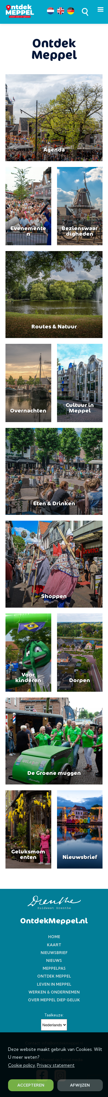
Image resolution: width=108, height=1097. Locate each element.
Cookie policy (21, 1065)
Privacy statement (56, 1065)
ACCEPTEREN (30, 1085)
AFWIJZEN (80, 1085)
